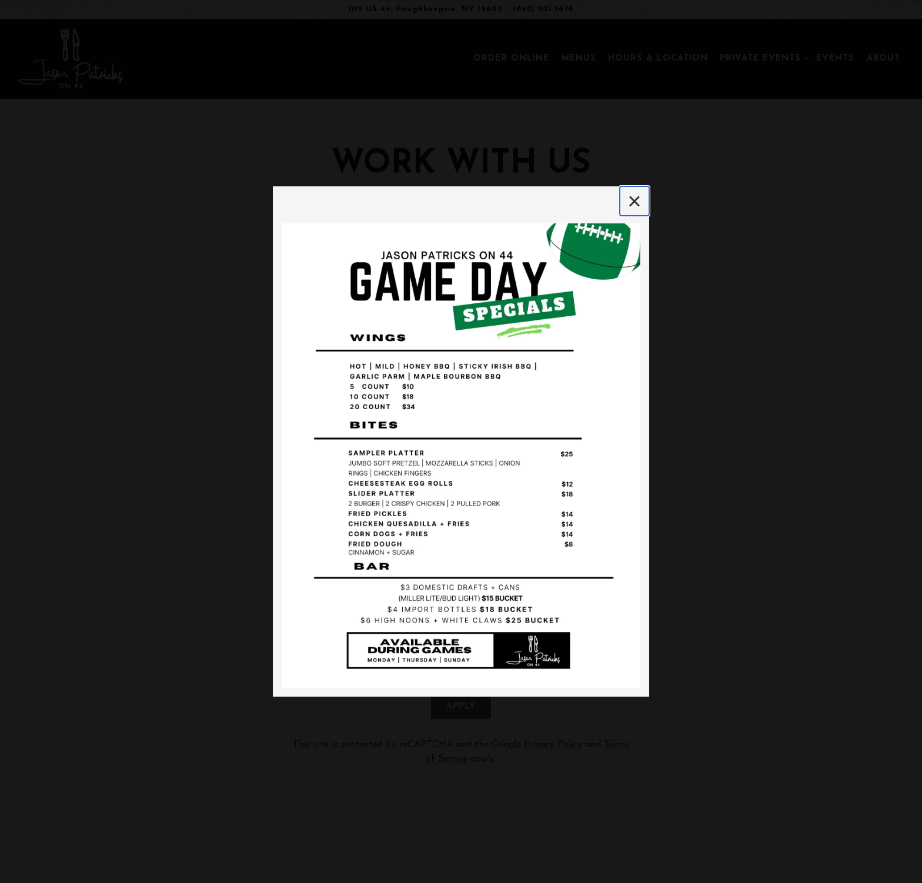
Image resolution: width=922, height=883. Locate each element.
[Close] (634, 201)
